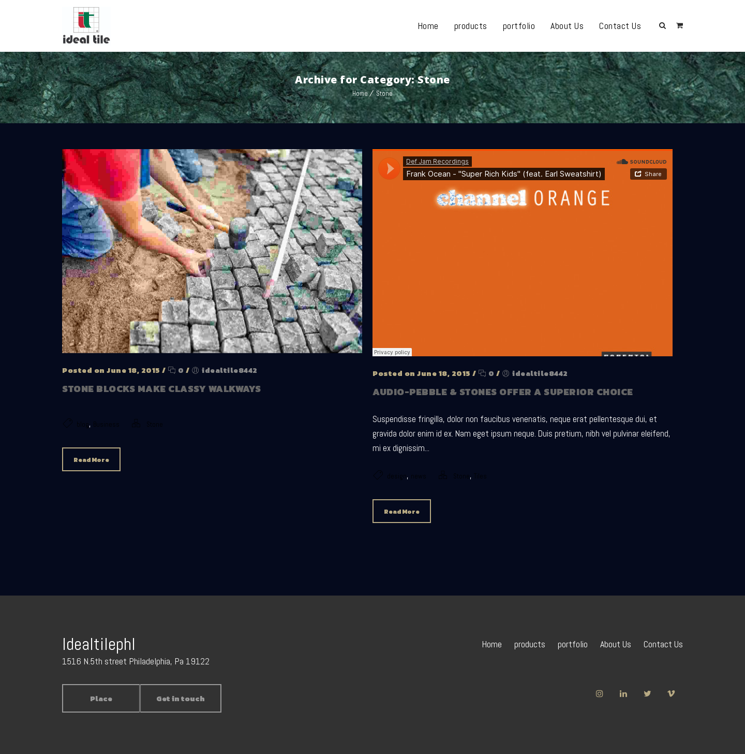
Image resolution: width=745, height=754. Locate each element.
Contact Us (620, 26)
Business (106, 424)
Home (428, 26)
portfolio (519, 26)
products (470, 26)
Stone (384, 93)
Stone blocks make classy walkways (161, 389)
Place (101, 698)
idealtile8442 (230, 370)
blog (83, 424)
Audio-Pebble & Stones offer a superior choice (503, 392)
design (397, 476)
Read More (91, 460)
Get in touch (180, 698)
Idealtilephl (99, 644)
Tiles (480, 476)
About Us (567, 26)
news (418, 476)
